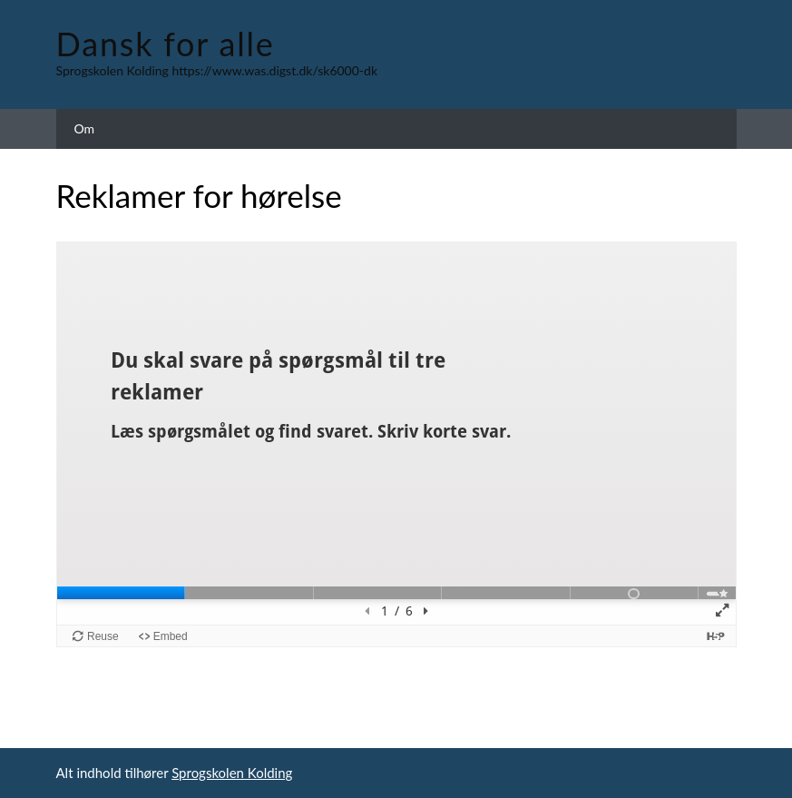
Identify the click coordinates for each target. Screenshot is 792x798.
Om (84, 128)
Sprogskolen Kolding (231, 772)
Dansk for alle (165, 44)
